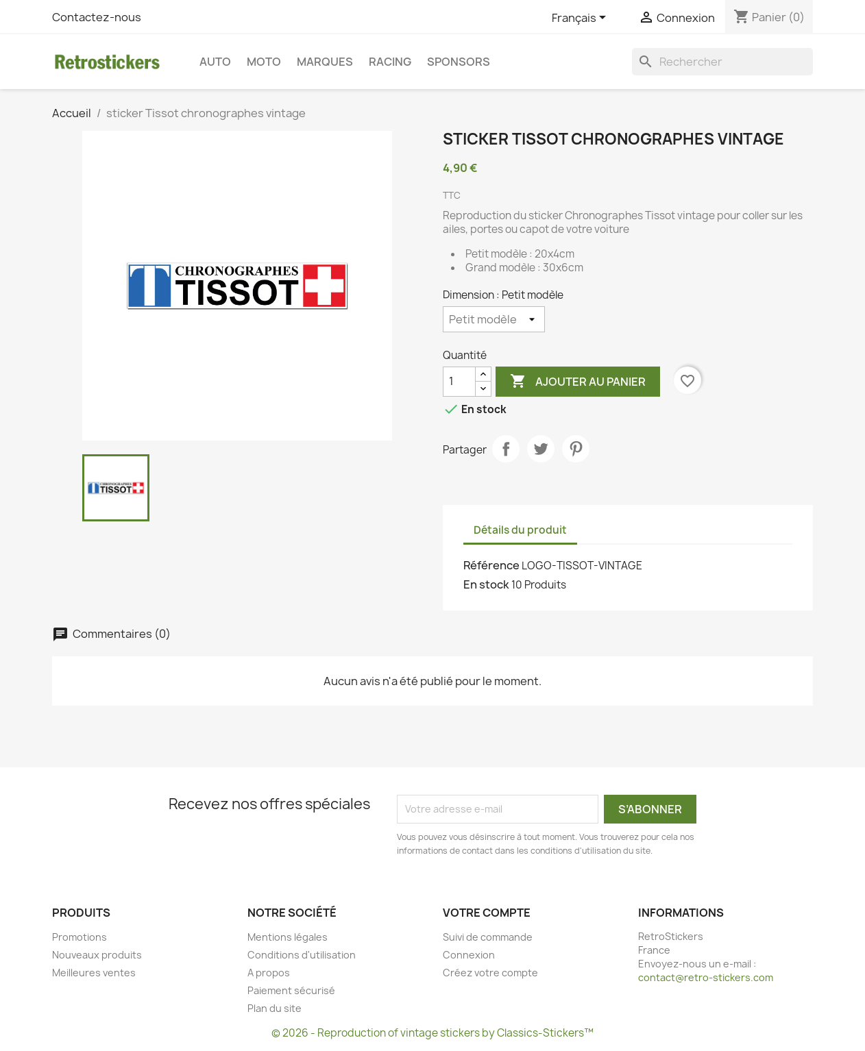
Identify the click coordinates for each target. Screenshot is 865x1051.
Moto (264, 61)
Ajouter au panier (578, 382)
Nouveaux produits (97, 954)
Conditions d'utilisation (301, 954)
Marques (325, 61)
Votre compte (487, 912)
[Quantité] (459, 382)
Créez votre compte (490, 972)
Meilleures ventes (94, 972)
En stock (486, 584)
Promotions (79, 936)
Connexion (469, 954)
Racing (390, 61)
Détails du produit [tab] (520, 530)
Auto (215, 61)
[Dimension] (494, 319)
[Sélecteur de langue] (581, 18)
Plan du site (274, 1008)
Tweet (541, 448)
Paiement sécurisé (291, 990)
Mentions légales (287, 936)
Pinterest (575, 448)
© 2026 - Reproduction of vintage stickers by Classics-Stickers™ (432, 1033)
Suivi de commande (488, 936)
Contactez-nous (96, 17)
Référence (491, 565)
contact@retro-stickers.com (705, 977)
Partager (506, 448)
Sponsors (458, 61)
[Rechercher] (722, 61)
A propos (268, 972)
